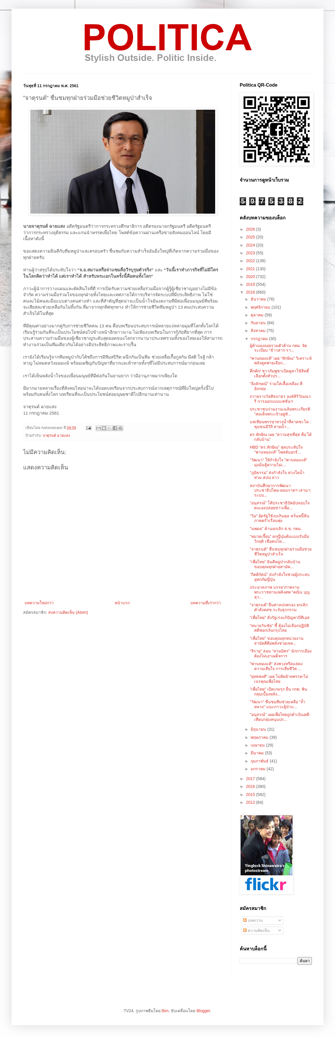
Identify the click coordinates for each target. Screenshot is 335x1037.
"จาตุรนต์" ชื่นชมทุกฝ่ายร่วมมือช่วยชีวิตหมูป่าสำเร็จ (281, 551)
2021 (251, 268)
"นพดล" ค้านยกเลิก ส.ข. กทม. (276, 528)
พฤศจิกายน (261, 307)
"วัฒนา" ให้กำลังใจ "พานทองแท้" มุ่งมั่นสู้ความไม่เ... (278, 462)
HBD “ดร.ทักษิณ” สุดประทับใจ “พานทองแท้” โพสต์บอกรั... (276, 449)
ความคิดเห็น (256, 930)
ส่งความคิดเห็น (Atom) (68, 612)
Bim (164, 1010)
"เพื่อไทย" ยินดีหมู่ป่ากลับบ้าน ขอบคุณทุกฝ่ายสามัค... (275, 564)
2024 (251, 245)
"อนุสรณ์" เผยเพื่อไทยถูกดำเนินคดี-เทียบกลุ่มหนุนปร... (280, 717)
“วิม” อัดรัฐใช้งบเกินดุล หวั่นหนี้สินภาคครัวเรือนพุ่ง (279, 518)
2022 (251, 260)
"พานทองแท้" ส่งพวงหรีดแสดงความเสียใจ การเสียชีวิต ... (276, 666)
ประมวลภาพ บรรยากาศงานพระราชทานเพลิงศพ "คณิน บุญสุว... (280, 592)
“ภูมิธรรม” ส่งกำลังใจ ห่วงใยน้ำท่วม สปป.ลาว (277, 475)
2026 (251, 229)
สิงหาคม (259, 330)
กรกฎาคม (260, 338)
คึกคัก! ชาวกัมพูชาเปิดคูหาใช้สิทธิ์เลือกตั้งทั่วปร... (279, 373)
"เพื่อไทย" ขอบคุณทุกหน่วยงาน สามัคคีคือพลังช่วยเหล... (277, 641)
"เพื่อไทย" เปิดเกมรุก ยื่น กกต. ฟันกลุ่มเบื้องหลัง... (278, 691)
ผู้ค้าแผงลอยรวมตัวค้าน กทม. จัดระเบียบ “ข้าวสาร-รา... (278, 348)
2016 (251, 786)
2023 (251, 253)
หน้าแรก (122, 602)
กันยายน (259, 322)
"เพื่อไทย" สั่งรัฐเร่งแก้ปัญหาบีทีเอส (280, 617)
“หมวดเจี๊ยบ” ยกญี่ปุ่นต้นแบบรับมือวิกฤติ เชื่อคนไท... (279, 539)
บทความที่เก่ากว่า (205, 602)
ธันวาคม (259, 299)
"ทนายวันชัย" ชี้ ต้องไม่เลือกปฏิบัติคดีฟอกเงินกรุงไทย (279, 628)
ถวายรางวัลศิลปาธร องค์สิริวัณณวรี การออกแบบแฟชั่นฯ (280, 399)
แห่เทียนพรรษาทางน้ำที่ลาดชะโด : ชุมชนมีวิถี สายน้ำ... (280, 424)
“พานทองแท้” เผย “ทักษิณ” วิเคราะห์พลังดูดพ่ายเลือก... (281, 360)
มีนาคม (258, 753)
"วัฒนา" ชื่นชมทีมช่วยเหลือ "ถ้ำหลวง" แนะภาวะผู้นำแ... (277, 704)
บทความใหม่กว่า (39, 602)
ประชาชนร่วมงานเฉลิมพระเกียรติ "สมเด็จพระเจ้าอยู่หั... (280, 411)
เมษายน (258, 745)
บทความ (253, 920)
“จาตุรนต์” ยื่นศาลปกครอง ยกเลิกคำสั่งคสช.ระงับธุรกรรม (279, 607)
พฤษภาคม (260, 737)
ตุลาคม (258, 315)
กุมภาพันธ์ (260, 761)
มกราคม (259, 768)
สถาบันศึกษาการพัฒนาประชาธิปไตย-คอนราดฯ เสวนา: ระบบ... (280, 490)
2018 (251, 292)
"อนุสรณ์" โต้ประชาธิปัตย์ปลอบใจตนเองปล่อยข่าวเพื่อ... (280, 505)
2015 (251, 794)
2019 (251, 284)
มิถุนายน (259, 729)
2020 (251, 276)
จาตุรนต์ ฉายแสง (56, 436)
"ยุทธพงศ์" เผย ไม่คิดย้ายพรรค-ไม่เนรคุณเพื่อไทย (279, 679)
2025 (251, 237)
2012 (251, 802)
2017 (251, 778)
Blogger (203, 1010)
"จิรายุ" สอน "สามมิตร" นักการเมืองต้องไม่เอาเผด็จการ (281, 653)
